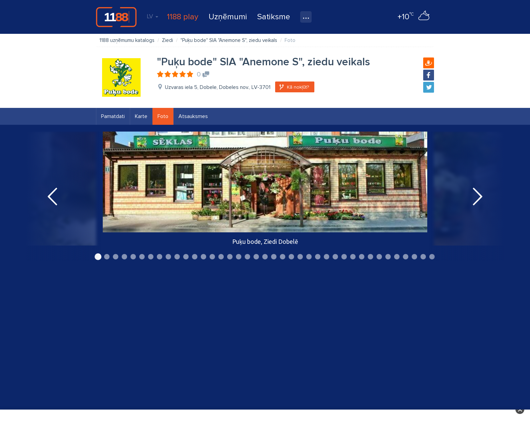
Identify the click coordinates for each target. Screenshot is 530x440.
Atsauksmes (193, 116)
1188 (116, 17)
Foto (163, 116)
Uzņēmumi (228, 17)
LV (152, 16)
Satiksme (273, 17)
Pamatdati (113, 116)
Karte (141, 116)
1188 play (182, 17)
